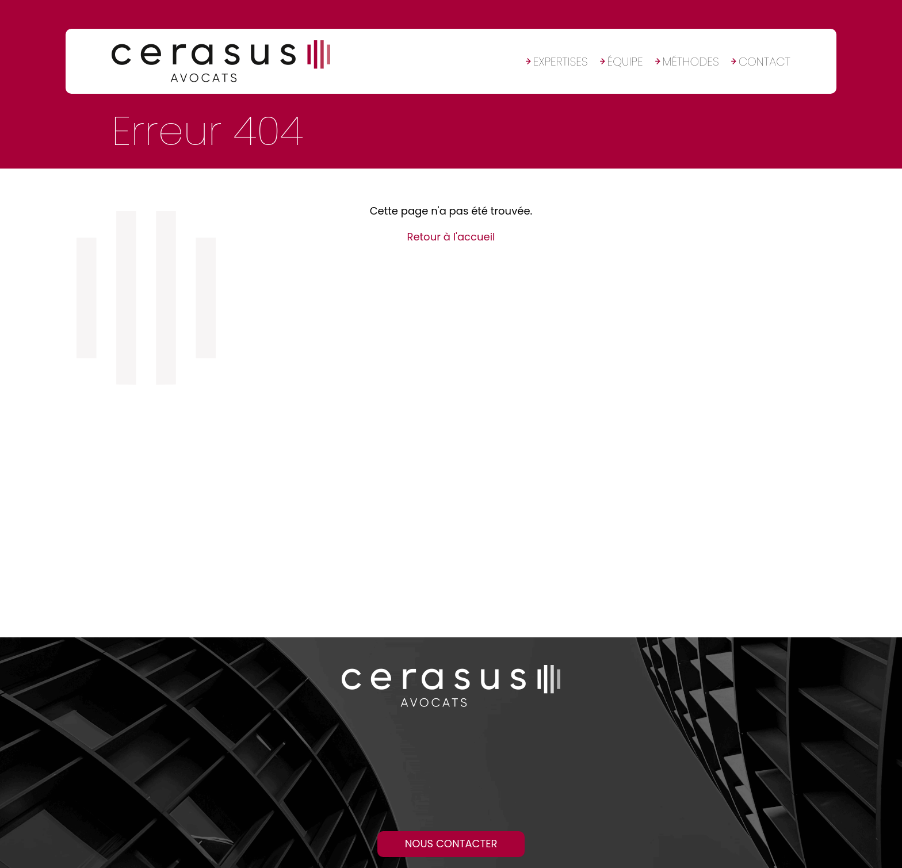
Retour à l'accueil (451, 237)
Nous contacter (451, 843)
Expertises (560, 61)
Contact (764, 61)
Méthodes (691, 61)
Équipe (625, 61)
